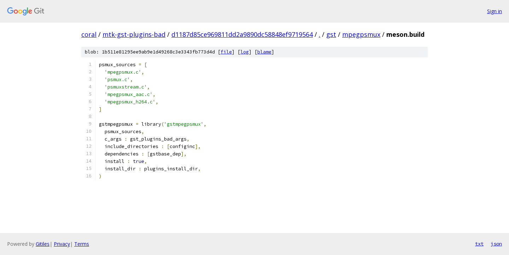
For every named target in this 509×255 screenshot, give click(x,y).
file (226, 52)
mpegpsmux (361, 34)
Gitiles (42, 243)
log (244, 52)
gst (331, 34)
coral (88, 34)
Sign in (494, 11)
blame (264, 52)
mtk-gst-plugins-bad (134, 34)
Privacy (62, 243)
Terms (81, 243)
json (496, 243)
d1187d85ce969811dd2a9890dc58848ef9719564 (242, 34)
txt (479, 243)
